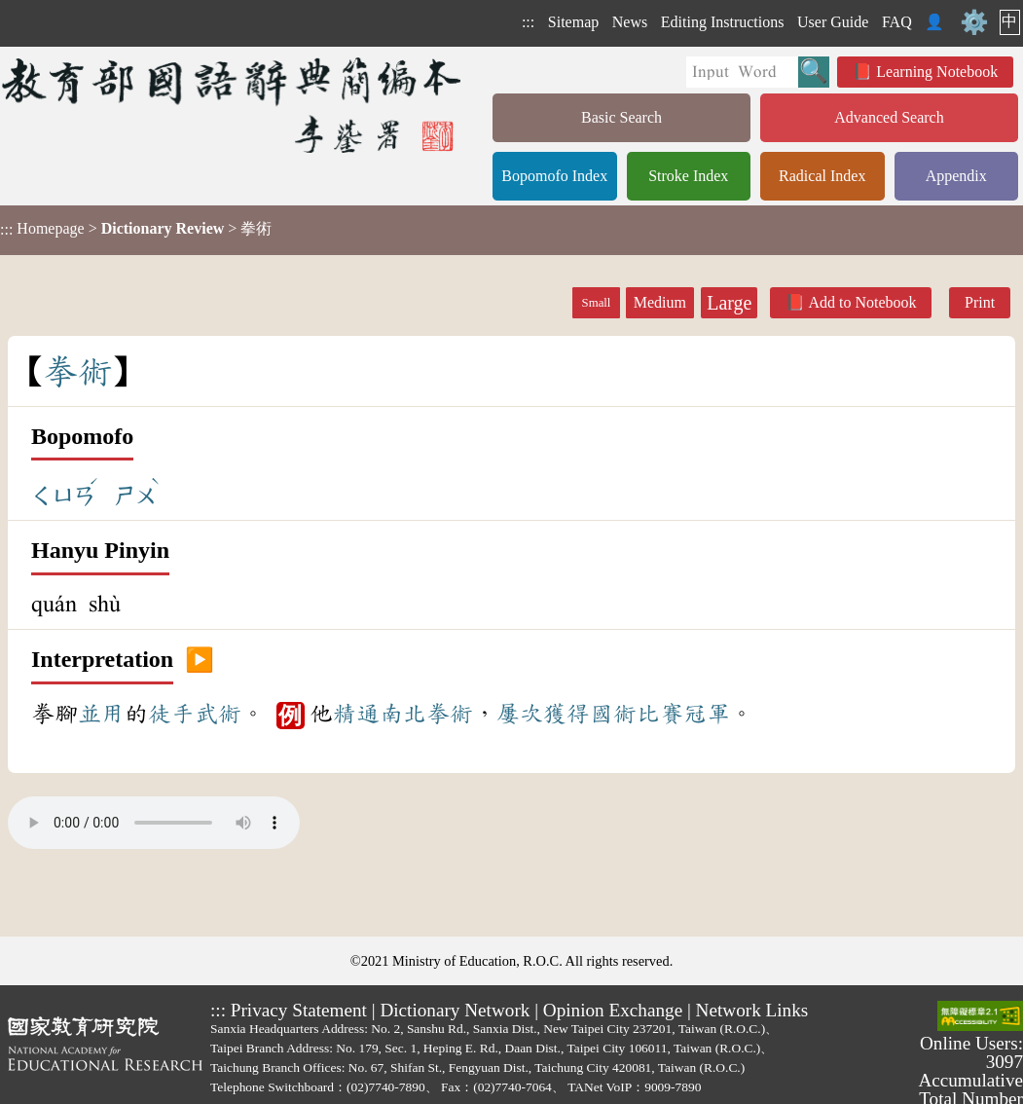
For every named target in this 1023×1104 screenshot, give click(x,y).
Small (596, 303)
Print (980, 302)
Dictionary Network (455, 1010)
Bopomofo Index (554, 175)
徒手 (171, 713)
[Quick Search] (742, 72)
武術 (218, 713)
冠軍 (706, 713)
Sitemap (573, 22)
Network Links (752, 1010)
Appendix (956, 175)
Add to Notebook (862, 302)
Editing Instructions (723, 22)
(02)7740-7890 (386, 1087)
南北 (403, 713)
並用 (101, 713)
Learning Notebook (937, 71)
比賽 (660, 713)
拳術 (449, 713)
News (629, 22)
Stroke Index (688, 175)
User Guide (832, 22)
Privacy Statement (299, 1010)
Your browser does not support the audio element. (154, 822)
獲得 (566, 713)
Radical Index (822, 175)
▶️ (199, 660)
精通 (356, 713)
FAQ (897, 22)
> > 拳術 (136, 229)
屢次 (519, 713)
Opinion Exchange (612, 1010)
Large (729, 302)
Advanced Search (888, 117)
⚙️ (974, 22)
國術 (613, 713)
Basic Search (621, 117)
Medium (660, 302)
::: (528, 22)
